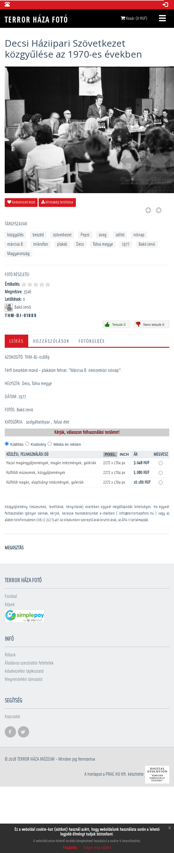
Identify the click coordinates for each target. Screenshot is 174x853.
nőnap (139, 235)
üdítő (120, 235)
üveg (103, 235)
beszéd (38, 235)
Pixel (110, 454)
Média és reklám (67, 444)
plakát (62, 244)
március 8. (15, 244)
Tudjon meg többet (97, 847)
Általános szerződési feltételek (29, 663)
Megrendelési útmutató (23, 679)
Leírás (16, 340)
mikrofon (40, 244)
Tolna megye (103, 244)
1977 (125, 244)
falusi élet (61, 422)
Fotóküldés (92, 340)
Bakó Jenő (147, 244)
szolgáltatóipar (38, 422)
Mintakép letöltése (57, 202)
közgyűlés (15, 235)
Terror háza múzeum (36, 759)
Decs (80, 244)
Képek (10, 604)
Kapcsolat (12, 716)
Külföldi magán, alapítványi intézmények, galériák (45, 482)
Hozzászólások (51, 340)
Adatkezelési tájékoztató (24, 671)
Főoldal (11, 596)
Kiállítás (17, 444)
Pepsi (85, 235)
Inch (124, 454)
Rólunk (10, 655)
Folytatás (70, 847)
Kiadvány (38, 444)
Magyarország (18, 253)
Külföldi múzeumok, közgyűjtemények (35, 472)
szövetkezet (62, 235)
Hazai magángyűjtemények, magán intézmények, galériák (51, 463)
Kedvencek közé (21, 202)
